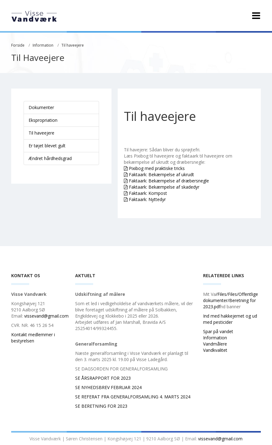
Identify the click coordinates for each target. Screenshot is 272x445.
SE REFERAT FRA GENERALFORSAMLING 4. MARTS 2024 (133, 397)
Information (43, 45)
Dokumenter (41, 107)
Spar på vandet (218, 331)
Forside (18, 45)
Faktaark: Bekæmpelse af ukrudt (161, 174)
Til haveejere (72, 45)
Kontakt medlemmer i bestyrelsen (33, 338)
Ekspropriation (43, 120)
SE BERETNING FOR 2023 (101, 406)
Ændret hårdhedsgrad (50, 158)
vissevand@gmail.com (46, 316)
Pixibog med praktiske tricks (157, 168)
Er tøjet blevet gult (47, 146)
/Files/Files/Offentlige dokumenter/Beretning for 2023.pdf (230, 300)
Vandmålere (215, 344)
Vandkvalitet (215, 350)
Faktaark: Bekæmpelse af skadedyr (164, 187)
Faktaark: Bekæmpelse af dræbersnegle (169, 181)
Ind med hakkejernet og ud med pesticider (230, 319)
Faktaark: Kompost (148, 193)
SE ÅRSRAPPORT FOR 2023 (103, 378)
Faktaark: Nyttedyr (147, 199)
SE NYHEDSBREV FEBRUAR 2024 (108, 387)
